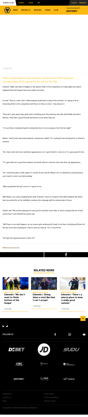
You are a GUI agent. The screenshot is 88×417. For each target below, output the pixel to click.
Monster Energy (44, 364)
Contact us (7, 397)
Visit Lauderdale (69, 364)
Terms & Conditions (51, 397)
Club (56, 10)
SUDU (71, 349)
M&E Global (44, 378)
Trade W (69, 378)
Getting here (7, 394)
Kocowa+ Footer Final (19, 378)
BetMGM (19, 364)
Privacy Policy (49, 394)
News (15, 10)
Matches (37, 10)
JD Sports (44, 349)
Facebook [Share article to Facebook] (66, 254)
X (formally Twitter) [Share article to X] (22, 254)
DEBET (16, 349)
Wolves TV (25, 10)
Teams (47, 10)
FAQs (4, 401)
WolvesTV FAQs (50, 401)
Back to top (83, 318)
